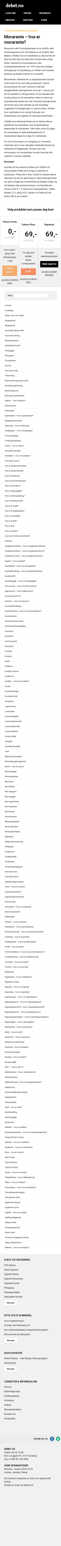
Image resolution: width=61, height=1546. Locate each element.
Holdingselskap (11, 1396)
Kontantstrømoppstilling (15, 626)
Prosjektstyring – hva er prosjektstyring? (22, 957)
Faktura (28, 20)
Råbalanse (9, 972)
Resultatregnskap (12, 1052)
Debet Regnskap (12, 1391)
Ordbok (7, 1405)
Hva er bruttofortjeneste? (15, 481)
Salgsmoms (10, 1087)
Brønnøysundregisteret (14, 396)
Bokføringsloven (12, 391)
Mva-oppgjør (10, 796)
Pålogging (9, 1287)
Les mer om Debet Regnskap (49, 273)
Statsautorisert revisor (14, 1137)
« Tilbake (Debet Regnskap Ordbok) (21, 30)
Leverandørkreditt (12, 726)
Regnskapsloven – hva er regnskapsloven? (23, 1012)
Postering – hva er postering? (17, 937)
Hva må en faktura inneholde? (17, 536)
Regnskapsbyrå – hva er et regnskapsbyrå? (23, 1002)
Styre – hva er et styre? (14, 1152)
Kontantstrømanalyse (14, 621)
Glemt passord (11, 1269)
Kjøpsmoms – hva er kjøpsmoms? (19, 591)
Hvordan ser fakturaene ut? (17, 1325)
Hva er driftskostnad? (14, 501)
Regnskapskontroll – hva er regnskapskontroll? (25, 1007)
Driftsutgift (9, 411)
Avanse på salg (11, 370)
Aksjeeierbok (10, 320)
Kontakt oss (10, 1414)
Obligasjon (9, 846)
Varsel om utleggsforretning (17, 1237)
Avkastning (9, 375)
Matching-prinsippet (13, 756)
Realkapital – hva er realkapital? (18, 977)
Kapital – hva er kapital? (15, 561)
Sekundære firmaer (13, 1296)
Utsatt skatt (10, 1232)
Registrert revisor (12, 982)
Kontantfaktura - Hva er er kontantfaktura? (23, 611)
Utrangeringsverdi (12, 1227)
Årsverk (8, 366)
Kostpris (8, 656)
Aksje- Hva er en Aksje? (14, 315)
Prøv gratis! (49, 264)
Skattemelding (11, 1112)
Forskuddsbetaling (13, 441)
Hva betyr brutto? (12, 461)
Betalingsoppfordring (14, 386)
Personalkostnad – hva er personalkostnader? (24, 932)
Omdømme (9, 852)
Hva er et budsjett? (13, 516)
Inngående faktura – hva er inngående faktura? (25, 551)
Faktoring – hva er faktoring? (17, 426)
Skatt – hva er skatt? (13, 1107)
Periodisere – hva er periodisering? (19, 927)
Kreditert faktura (12, 671)
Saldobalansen (11, 1077)
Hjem (44, 20)
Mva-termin (10, 811)
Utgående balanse (12, 1202)
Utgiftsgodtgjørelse (13, 1217)
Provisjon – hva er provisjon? (17, 962)
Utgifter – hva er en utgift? (16, 1212)
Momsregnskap (11, 776)
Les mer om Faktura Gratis (10, 281)
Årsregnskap (10, 360)
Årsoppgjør (9, 350)
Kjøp (28, 271)
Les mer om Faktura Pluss (28, 280)
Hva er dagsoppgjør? (13, 491)
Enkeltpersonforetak (13, 421)
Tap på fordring (11, 1167)
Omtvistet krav (11, 872)
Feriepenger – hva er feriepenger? (19, 431)
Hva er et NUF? (11, 521)
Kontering (9, 631)
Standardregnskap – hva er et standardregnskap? (26, 1132)
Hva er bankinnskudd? (14, 471)
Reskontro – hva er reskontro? (17, 1037)
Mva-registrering (12, 801)
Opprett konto (10, 270)
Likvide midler (10, 736)
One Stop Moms (11, 877)
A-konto (8, 305)
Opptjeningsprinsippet (14, 882)
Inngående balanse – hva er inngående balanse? (25, 546)
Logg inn (10, 13)
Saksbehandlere (12, 1292)
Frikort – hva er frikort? (14, 446)
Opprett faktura (11, 1274)
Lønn (7, 751)
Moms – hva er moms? (14, 766)
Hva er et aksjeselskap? (15, 511)
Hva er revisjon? (11, 531)
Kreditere (8, 666)
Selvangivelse (10, 1102)
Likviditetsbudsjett (12, 746)
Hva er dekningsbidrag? (15, 496)
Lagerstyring (10, 706)
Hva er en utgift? (12, 506)
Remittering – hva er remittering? (19, 1027)
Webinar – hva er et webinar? (17, 1247)
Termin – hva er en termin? (16, 1172)
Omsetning (9, 862)
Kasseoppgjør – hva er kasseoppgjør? (21, 581)
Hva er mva (9, 526)
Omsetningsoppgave (13, 867)
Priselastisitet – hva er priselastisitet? (20, 942)
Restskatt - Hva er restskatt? (17, 1047)
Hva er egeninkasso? (14, 1321)
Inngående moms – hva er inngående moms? (24, 556)
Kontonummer (11, 641)
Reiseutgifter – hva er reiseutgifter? (20, 1022)
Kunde (7, 686)
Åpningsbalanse (12, 340)
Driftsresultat (10, 406)
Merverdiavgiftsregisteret (15, 761)
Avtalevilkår (9, 1418)
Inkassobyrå (10, 1363)
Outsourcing (10, 902)
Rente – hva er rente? (14, 1032)
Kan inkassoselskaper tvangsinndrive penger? (26, 1330)
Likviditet (8, 741)
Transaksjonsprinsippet (15, 1192)
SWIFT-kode (10, 1157)
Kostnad (8, 651)
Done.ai (8, 1387)
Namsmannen (11, 816)
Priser (27, 13)
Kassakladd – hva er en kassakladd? (20, 566)
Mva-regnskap (11, 806)
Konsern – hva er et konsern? (17, 601)
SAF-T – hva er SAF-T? (14, 1067)
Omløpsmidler (11, 857)
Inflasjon (8, 541)
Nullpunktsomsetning (14, 842)
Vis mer (10, 1303)
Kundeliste (9, 701)
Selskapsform (10, 1097)
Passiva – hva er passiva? (16, 922)
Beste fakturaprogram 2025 (17, 381)
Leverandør (10, 711)
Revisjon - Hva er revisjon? (16, 1057)
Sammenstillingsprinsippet (16, 1092)
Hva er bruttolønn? (13, 486)
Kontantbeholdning (13, 606)
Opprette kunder (11, 1283)
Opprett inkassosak (13, 1278)
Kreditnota (9, 676)
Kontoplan (9, 646)
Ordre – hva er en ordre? (15, 887)
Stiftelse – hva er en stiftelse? (17, 1142)
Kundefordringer (12, 691)
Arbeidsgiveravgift (12, 345)
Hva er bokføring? (12, 476)
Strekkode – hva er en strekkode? (19, 1147)
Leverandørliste (11, 731)
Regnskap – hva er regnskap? (17, 992)
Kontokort (9, 636)
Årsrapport (9, 355)
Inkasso (10, 20)
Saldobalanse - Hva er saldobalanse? (20, 1072)
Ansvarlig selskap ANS (14, 330)
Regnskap (45, 13)
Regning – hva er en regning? (17, 987)
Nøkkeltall (9, 837)
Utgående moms (12, 1207)
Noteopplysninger (12, 831)
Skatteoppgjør (11, 1117)
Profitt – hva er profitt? (14, 947)
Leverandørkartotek (13, 721)
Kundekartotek (11, 696)
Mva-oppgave (10, 791)
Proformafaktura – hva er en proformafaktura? (25, 952)
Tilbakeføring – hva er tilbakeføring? (20, 1177)
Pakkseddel (10, 917)
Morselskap (10, 786)
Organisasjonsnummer (14, 897)
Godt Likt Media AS (24, 1485)
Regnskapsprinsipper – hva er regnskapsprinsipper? (27, 1017)
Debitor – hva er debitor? (15, 401)
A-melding (9, 310)
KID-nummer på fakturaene (17, 1334)
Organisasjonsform (13, 892)
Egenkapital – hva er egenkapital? (19, 416)
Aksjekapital (10, 325)
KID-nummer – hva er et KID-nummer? (21, 586)
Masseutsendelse (12, 1409)
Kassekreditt (10, 576)
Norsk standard (11, 827)
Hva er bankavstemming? (15, 466)
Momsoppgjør (11, 771)
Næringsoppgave (12, 821)
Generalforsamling (13, 451)
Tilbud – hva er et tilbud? (15, 1182)
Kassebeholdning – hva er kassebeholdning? (23, 571)
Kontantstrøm (11, 616)
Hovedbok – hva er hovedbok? (17, 456)
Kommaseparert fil (13, 596)
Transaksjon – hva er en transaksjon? (20, 1187)
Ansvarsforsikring (12, 335)
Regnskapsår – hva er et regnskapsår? (21, 997)
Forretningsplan (11, 436)
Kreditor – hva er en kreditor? (17, 681)
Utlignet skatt (10, 1222)
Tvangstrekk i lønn (12, 1197)
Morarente (9, 781)
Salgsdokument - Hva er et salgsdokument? (23, 1082)
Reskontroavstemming (14, 1042)
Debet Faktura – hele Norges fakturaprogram (25, 1358)
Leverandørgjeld (12, 716)
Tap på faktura (11, 1162)
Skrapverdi (9, 1122)
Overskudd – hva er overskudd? (18, 907)
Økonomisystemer (12, 912)
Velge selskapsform (13, 1242)
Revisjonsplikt (10, 1062)
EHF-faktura (10, 1265)
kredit (7, 661)
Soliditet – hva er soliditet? (16, 1127)
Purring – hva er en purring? (16, 967)
